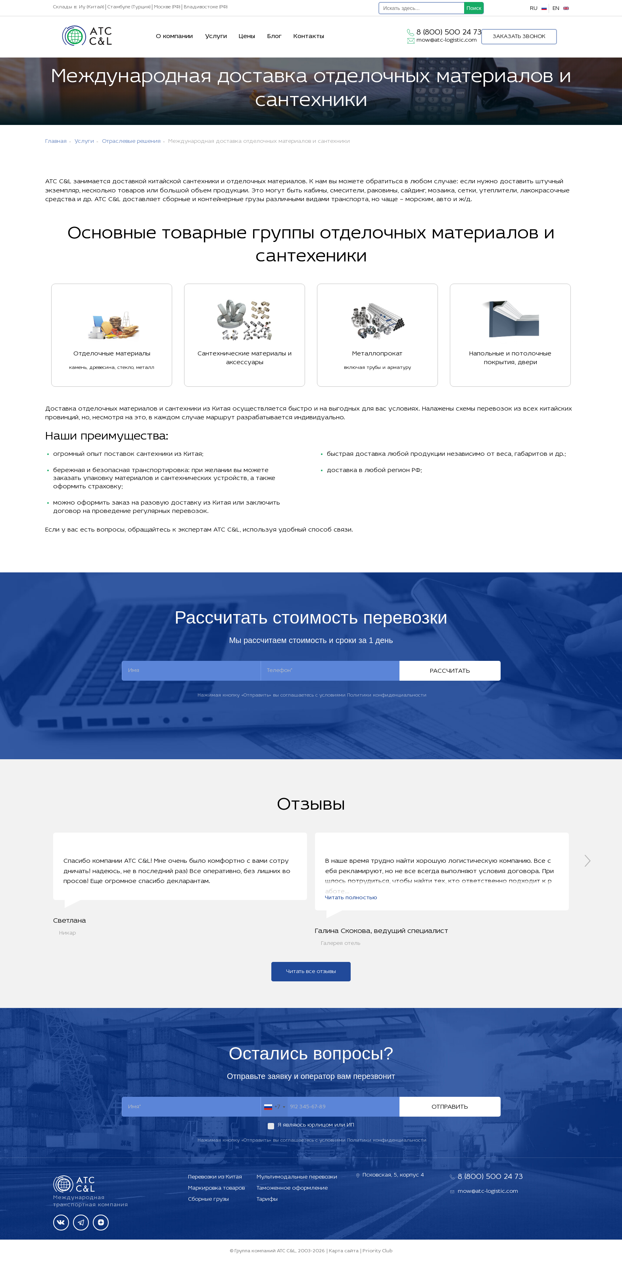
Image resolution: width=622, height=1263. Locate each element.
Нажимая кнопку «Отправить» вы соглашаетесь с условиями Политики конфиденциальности (312, 695)
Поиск (473, 8)
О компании (174, 36)
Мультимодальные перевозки (297, 1177)
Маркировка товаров (216, 1188)
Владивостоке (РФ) (205, 7)
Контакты (309, 36)
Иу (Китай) (91, 7)
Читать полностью (351, 899)
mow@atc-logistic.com (447, 40)
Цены (247, 36)
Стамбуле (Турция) (129, 7)
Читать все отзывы (311, 972)
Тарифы (267, 1199)
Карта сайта (344, 1251)
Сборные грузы (208, 1199)
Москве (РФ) (167, 7)
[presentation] (588, 861)
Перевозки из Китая (215, 1177)
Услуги (216, 36)
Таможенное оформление (292, 1188)
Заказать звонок (519, 37)
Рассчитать (450, 671)
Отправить (450, 1108)
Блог (274, 36)
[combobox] (274, 1108)
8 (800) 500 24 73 (449, 32)
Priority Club (377, 1251)
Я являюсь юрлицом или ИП (316, 1126)
